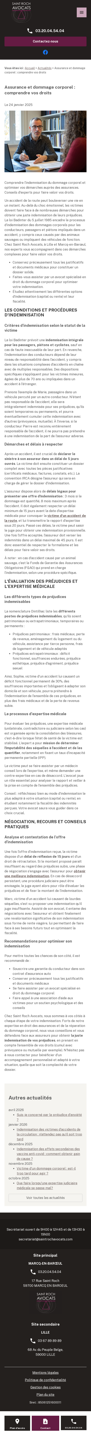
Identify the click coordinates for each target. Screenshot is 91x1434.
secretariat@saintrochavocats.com (45, 1239)
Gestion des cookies (45, 1387)
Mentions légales (45, 1373)
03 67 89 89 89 (49, 1341)
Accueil (30, 68)
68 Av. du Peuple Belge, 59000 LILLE (45, 1352)
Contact (45, 1428)
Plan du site (45, 1395)
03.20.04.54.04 (49, 31)
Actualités (45, 68)
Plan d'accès (17, 1428)
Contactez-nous (45, 41)
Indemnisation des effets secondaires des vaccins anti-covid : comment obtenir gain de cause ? (48, 1154)
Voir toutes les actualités (45, 1198)
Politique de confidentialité (45, 1380)
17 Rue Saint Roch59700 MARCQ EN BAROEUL (45, 1283)
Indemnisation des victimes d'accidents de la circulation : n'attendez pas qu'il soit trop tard (49, 1134)
